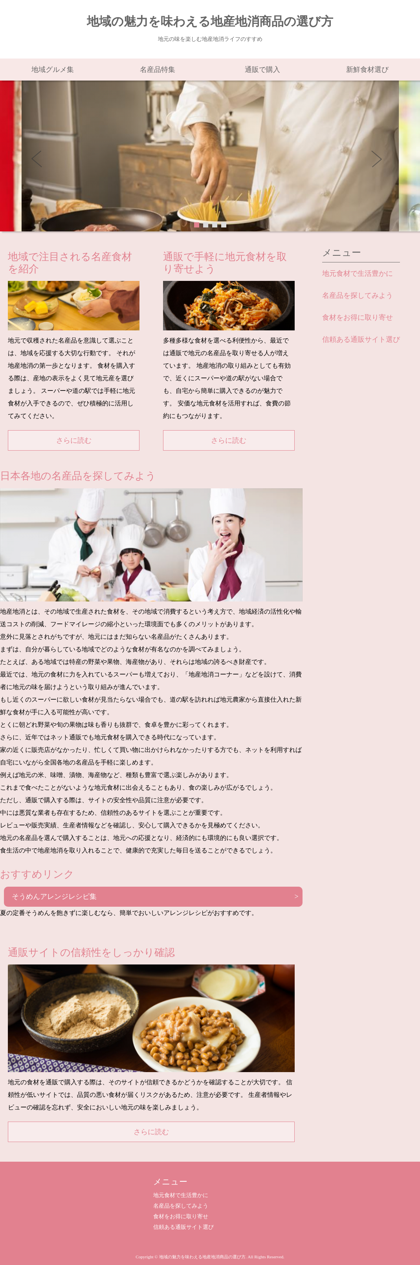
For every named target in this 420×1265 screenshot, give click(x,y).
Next (379, 161)
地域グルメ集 (52, 69)
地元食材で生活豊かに (357, 273)
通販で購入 (262, 69)
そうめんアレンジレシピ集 (54, 896)
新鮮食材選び (367, 69)
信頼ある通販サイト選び (361, 339)
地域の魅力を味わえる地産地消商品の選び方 (210, 21)
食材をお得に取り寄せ (357, 317)
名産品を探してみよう (357, 295)
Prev (41, 161)
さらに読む (74, 440)
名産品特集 (157, 69)
